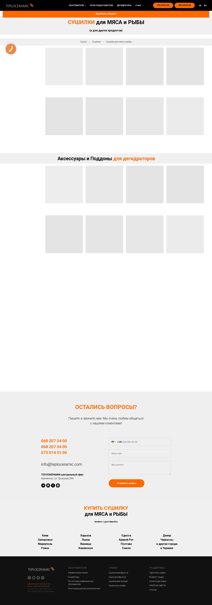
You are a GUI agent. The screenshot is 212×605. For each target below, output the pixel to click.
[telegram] (43, 485)
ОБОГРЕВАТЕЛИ (77, 568)
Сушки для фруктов (117, 577)
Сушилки (96, 41)
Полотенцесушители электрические (84, 588)
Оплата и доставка (157, 581)
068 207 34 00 (33, 584)
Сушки (83, 41)
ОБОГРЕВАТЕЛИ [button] (76, 5)
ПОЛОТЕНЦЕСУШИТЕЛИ (101, 5)
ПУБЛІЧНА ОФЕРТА (157, 585)
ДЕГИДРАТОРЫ (124, 5)
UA (200, 5)
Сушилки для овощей (118, 581)
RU (205, 5)
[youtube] (38, 577)
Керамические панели (78, 573)
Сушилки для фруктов (118, 573)
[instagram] (58, 485)
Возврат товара (156, 577)
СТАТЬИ (152, 590)
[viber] (48, 485)
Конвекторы (73, 577)
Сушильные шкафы (117, 585)
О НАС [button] (138, 5)
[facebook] (53, 485)
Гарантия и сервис (157, 573)
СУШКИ (113, 568)
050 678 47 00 (44, 584)
